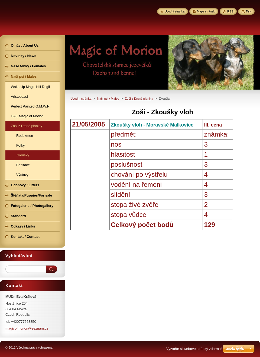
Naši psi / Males (108, 98)
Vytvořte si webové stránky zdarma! (194, 349)
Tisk (248, 11)
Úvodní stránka (80, 98)
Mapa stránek (206, 11)
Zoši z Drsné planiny (139, 98)
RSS (230, 11)
